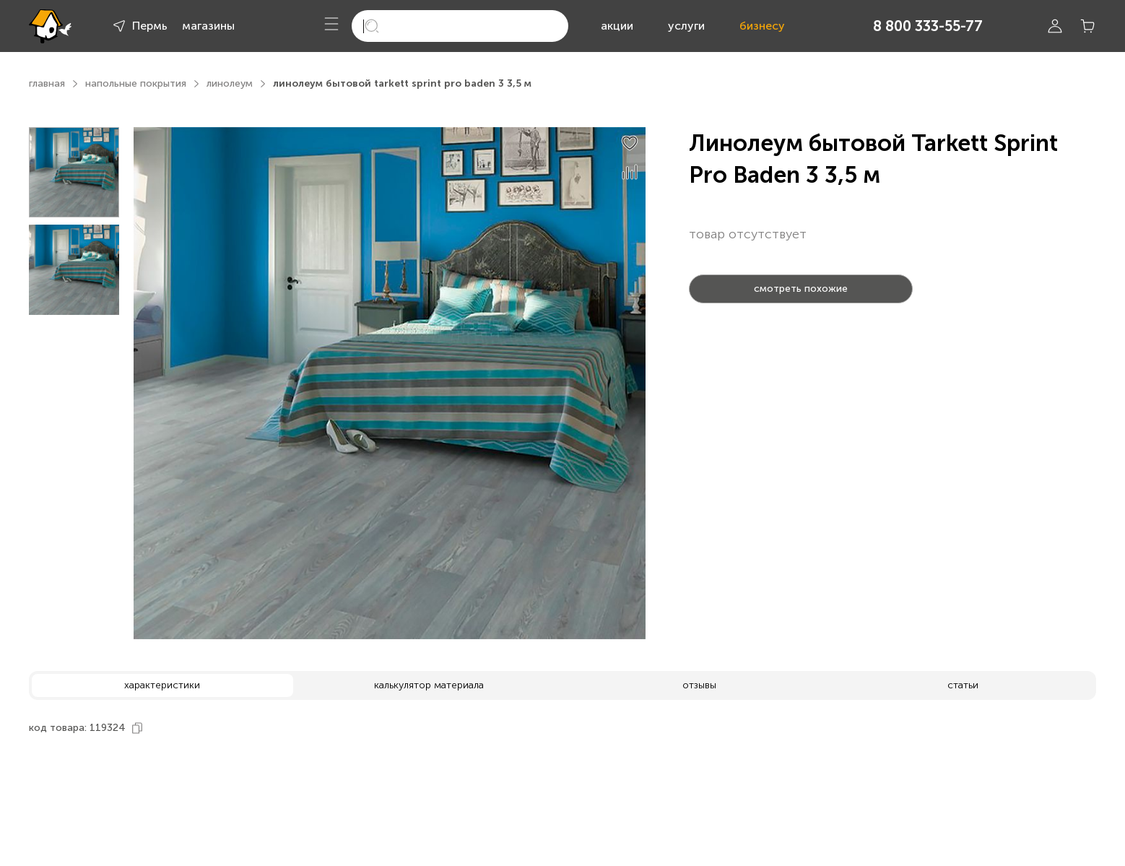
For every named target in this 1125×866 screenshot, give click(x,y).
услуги (686, 26)
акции (617, 26)
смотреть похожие (801, 288)
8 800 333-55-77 (928, 26)
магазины (208, 26)
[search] (460, 26)
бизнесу (762, 26)
